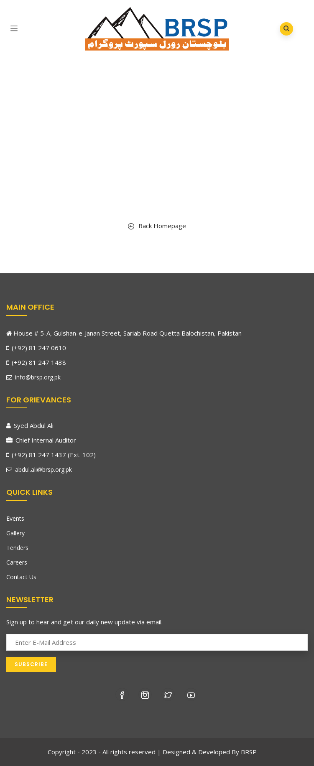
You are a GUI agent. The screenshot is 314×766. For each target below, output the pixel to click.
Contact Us (21, 577)
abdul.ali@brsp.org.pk (39, 469)
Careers (16, 562)
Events (15, 518)
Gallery (15, 533)
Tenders (17, 548)
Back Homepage (157, 225)
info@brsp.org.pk (33, 377)
